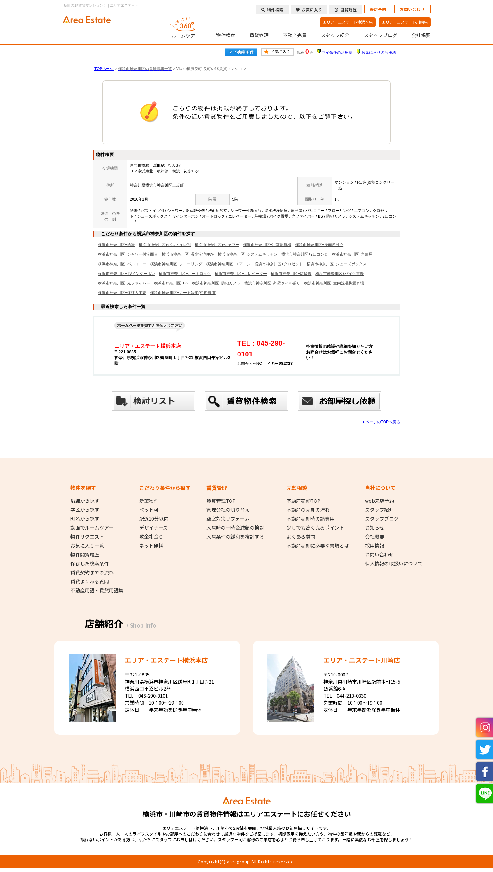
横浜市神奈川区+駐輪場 (291, 273)
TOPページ (104, 69)
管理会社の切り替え (228, 510)
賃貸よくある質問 (89, 581)
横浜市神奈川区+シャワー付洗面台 (128, 254)
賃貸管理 (259, 35)
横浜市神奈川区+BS (171, 283)
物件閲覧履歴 (84, 554)
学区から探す (84, 510)
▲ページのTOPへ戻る (381, 422)
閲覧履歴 (346, 9)
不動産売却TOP (303, 501)
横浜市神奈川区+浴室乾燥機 (267, 245)
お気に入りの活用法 (378, 52)
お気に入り (309, 9)
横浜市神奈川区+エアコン (228, 264)
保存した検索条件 (89, 563)
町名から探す (84, 519)
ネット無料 (151, 545)
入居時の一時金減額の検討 (235, 528)
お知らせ (374, 528)
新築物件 (148, 501)
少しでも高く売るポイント (315, 528)
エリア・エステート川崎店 (405, 22)
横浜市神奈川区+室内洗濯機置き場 (334, 283)
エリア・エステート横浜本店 (348, 22)
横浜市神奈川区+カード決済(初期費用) (183, 293)
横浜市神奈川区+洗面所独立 (319, 245)
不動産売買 (295, 35)
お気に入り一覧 (87, 545)
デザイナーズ (153, 528)
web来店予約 (379, 501)
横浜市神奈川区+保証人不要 (122, 293)
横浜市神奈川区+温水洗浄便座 (188, 254)
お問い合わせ (412, 9)
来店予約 (378, 9)
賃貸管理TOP (221, 501)
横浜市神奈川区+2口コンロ (304, 254)
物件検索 (225, 35)
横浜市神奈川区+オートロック (185, 273)
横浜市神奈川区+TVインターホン (126, 273)
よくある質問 (301, 537)
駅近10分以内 (153, 519)
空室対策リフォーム (228, 519)
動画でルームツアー (91, 528)
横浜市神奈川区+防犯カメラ (216, 283)
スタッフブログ (380, 35)
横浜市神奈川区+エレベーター (241, 273)
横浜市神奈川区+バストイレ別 (165, 245)
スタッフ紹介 (335, 35)
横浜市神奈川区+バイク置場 (339, 273)
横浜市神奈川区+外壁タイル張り (272, 283)
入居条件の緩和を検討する (235, 537)
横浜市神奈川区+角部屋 (352, 254)
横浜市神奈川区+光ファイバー (124, 283)
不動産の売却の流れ (308, 510)
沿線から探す (84, 501)
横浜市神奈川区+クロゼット (279, 264)
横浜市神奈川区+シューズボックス (337, 264)
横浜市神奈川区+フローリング (176, 264)
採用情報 (374, 545)
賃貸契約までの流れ (92, 572)
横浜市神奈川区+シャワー (217, 245)
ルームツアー (185, 27)
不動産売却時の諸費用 (311, 519)
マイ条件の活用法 (337, 52)
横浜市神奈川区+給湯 (116, 245)
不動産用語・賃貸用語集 (96, 590)
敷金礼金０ (151, 537)
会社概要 (421, 35)
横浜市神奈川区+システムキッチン (248, 254)
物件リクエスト (87, 537)
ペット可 (148, 510)
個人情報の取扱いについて (394, 563)
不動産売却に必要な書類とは (318, 545)
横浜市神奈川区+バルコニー (122, 264)
